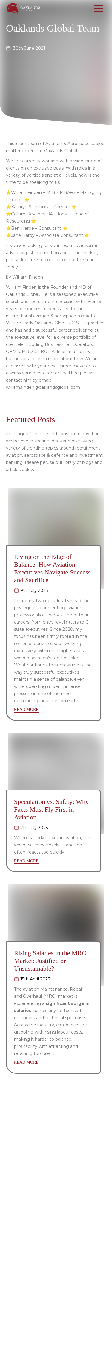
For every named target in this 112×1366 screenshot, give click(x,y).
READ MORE (26, 709)
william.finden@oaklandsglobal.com (43, 387)
